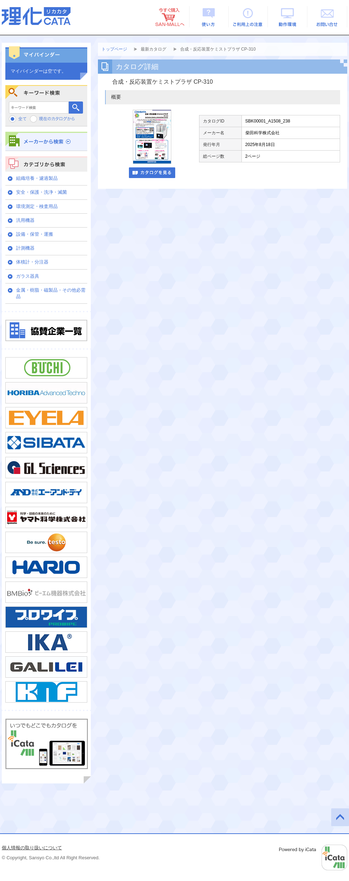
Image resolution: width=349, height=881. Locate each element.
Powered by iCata (313, 857)
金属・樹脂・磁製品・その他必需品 (50, 293)
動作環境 (288, 16)
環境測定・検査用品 (37, 206)
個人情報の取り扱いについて (32, 847)
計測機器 (25, 248)
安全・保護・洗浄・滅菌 (41, 192)
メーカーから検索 (46, 141)
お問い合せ (327, 16)
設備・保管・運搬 (34, 234)
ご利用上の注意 (248, 16)
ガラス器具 (27, 276)
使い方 (209, 16)
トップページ (114, 49)
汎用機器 (25, 220)
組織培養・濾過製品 (37, 178)
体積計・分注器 (32, 262)
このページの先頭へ (340, 817)
